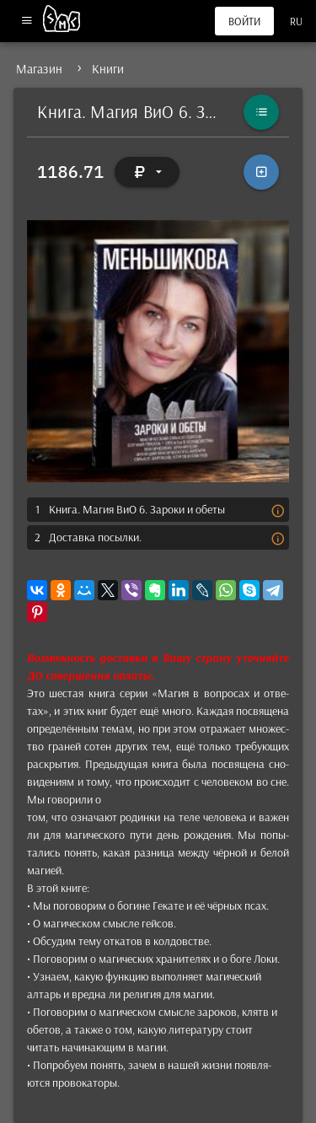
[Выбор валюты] (147, 172)
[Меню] (26, 21)
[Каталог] (261, 112)
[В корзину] (261, 172)
